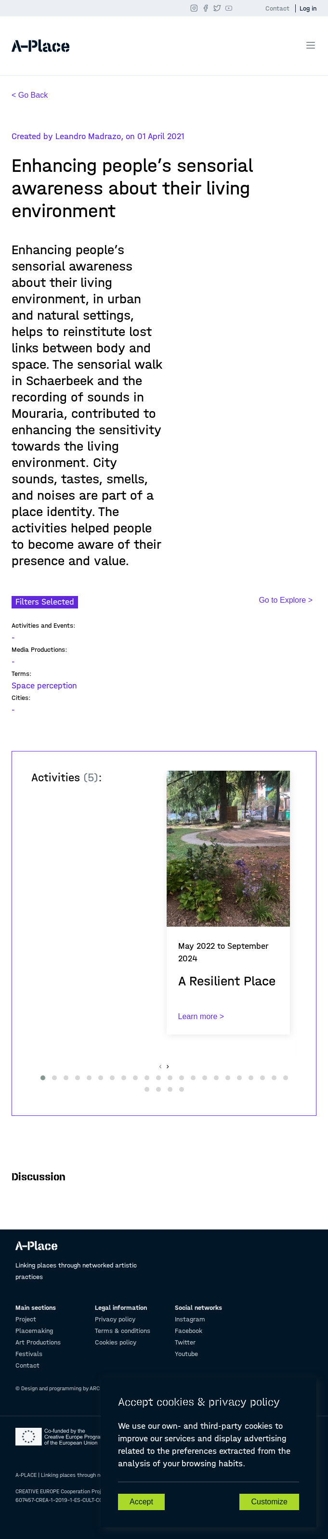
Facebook (188, 1331)
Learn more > (201, 1016)
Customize (269, 1502)
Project (25, 1319)
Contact (277, 8)
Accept (141, 1502)
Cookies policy (115, 1342)
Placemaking (34, 1331)
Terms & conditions (122, 1331)
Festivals (28, 1354)
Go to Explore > (286, 600)
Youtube (186, 1354)
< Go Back (30, 95)
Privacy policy (115, 1319)
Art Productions (38, 1342)
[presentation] (160, 1066)
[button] (43, 1078)
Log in (308, 8)
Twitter (185, 1342)
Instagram (190, 1319)
